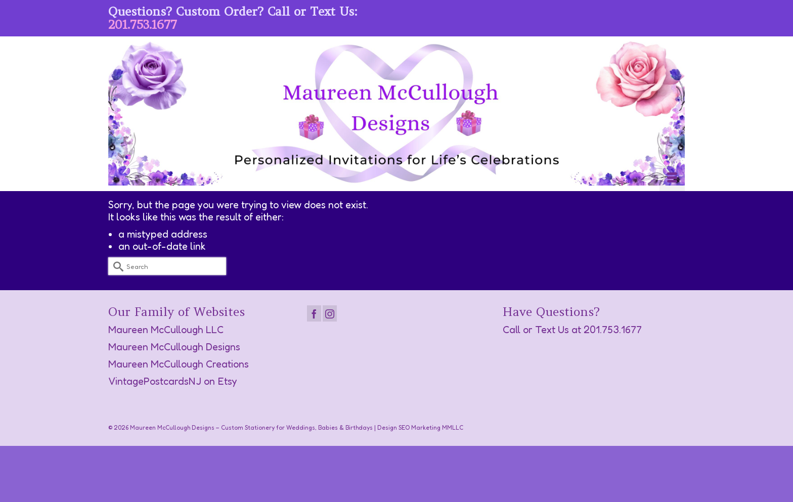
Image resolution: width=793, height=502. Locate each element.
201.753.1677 (142, 24)
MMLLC (452, 427)
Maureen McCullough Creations (178, 364)
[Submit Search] (115, 266)
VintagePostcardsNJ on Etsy (172, 381)
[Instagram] (330, 313)
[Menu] (672, 178)
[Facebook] (314, 313)
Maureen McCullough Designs (174, 347)
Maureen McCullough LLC (166, 330)
